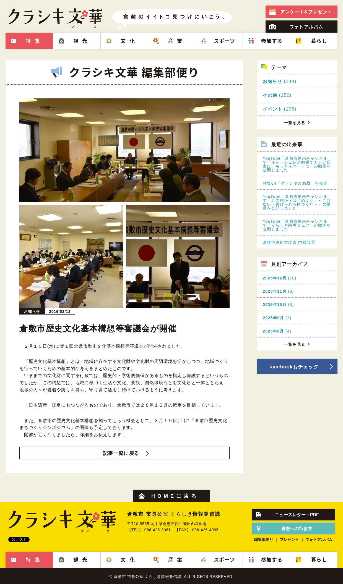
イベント (272, 109)
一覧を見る (294, 123)
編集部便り (263, 539)
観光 (82, 40)
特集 (35, 40)
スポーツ (224, 40)
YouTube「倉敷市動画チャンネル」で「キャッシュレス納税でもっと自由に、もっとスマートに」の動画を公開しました (297, 164)
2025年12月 (275, 278)
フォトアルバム (306, 26)
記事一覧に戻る (121, 453)
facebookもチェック (293, 367)
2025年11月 (275, 291)
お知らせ (272, 81)
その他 (270, 95)
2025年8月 (273, 331)
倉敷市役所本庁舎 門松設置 (289, 242)
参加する (272, 40)
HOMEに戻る (175, 496)
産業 (177, 40)
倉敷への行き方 (296, 528)
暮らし (319, 40)
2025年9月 (273, 318)
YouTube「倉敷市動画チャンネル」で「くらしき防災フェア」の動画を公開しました (297, 225)
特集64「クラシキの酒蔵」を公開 (295, 183)
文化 (130, 40)
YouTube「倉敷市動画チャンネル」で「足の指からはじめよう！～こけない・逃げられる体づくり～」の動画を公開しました (297, 202)
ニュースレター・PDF (297, 514)
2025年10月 (275, 304)
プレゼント (306, 11)
